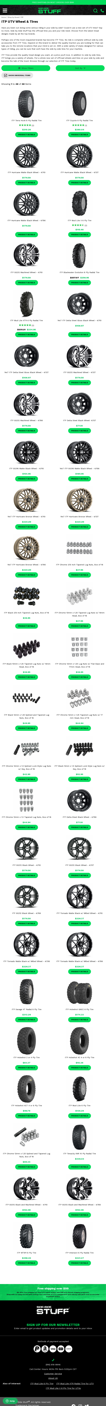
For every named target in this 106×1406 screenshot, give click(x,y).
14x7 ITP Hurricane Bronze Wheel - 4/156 (26, 565)
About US (53, 1378)
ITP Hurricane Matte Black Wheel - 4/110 (26, 172)
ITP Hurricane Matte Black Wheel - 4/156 (26, 220)
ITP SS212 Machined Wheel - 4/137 (79, 372)
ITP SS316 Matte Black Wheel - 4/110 (26, 468)
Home (3, 17)
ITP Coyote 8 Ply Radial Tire (79, 120)
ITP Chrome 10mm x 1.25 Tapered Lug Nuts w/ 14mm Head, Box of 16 (79, 614)
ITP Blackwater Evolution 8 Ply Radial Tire (79, 272)
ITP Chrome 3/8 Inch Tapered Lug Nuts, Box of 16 (79, 565)
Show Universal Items (17, 75)
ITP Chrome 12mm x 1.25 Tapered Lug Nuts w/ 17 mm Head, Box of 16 (79, 716)
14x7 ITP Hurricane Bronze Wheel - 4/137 (79, 516)
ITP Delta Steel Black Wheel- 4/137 (79, 420)
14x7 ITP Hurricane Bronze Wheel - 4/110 (26, 516)
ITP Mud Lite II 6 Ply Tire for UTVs (63, 1388)
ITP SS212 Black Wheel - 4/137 (79, 865)
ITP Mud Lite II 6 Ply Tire (79, 220)
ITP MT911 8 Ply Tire (26, 1253)
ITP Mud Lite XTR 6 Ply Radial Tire (26, 320)
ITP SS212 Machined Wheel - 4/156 (26, 420)
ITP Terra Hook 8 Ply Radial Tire (26, 120)
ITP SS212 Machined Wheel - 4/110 (26, 272)
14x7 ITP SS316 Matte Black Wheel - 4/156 (79, 468)
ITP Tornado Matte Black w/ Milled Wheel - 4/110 (79, 913)
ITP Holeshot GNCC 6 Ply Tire (79, 1009)
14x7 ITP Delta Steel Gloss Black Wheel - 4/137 (26, 372)
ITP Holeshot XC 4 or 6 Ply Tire (79, 1057)
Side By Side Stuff (19, 1402)
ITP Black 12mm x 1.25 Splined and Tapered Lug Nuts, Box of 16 (26, 716)
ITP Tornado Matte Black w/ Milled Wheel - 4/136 (26, 961)
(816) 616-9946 (53, 1364)
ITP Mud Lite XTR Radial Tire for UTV (75, 1383)
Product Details (26, 135)
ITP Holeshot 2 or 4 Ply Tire (26, 1057)
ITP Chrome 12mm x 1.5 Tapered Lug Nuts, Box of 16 (26, 817)
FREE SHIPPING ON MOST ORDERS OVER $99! (53, 2)
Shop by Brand (13, 17)
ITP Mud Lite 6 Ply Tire (79, 1105)
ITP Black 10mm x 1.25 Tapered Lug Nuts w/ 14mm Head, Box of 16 (26, 665)
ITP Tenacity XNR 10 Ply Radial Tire (79, 1153)
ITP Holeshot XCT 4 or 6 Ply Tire (26, 1105)
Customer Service (53, 1373)
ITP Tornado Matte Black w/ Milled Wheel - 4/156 (79, 961)
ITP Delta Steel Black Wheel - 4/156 (79, 817)
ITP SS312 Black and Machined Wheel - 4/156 (79, 1205)
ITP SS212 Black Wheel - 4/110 (26, 865)
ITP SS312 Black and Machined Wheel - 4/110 (26, 1205)
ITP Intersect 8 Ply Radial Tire (79, 1253)
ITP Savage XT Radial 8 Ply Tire (26, 1009)
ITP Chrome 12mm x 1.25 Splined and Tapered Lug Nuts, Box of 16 (26, 1155)
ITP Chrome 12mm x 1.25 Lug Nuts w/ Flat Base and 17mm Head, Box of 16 (79, 665)
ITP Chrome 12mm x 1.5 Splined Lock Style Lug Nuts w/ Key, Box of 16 (26, 767)
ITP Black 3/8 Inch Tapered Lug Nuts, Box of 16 (26, 613)
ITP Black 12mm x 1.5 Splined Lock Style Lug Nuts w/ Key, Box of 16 (79, 767)
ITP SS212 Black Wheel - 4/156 (26, 913)
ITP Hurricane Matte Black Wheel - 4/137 (80, 172)
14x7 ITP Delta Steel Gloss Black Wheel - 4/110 (79, 320)
